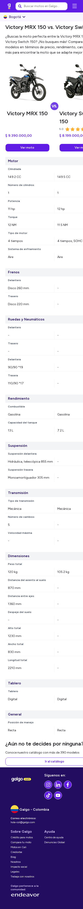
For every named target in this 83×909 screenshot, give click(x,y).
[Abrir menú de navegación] (74, 6)
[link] (9, 6)
